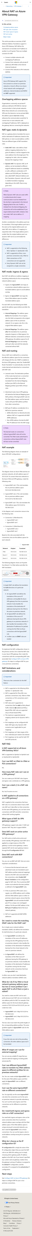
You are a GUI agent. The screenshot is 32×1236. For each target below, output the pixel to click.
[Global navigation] (1, 2)
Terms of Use (6, 1228)
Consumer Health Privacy (10, 1226)
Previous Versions (16, 1221)
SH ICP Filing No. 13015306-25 (11, 1211)
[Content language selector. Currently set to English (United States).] (11, 1198)
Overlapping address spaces (10, 27)
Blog (4, 1223)
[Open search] (30, 2)
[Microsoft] (16, 2)
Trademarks (15, 1228)
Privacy (5, 1216)
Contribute (12, 1223)
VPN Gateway (17, 6)
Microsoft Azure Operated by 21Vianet (13, 1218)
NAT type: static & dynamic (10, 29)
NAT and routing (7, 34)
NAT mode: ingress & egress (10, 32)
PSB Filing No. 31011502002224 (11, 1213)
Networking (9, 6)
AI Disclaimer (6, 1221)
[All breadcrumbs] (3, 6)
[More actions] (28, 6)
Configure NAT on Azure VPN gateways (16, 1178)
